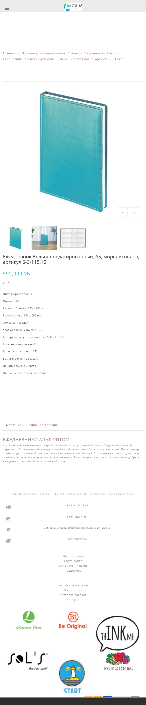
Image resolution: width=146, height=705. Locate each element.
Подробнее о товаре (42, 425)
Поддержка (73, 570)
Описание (14, 425)
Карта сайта (73, 561)
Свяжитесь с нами (73, 566)
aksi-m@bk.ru (76, 539)
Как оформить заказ (73, 585)
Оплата (73, 600)
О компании (73, 590)
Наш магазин (73, 556)
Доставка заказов (73, 595)
